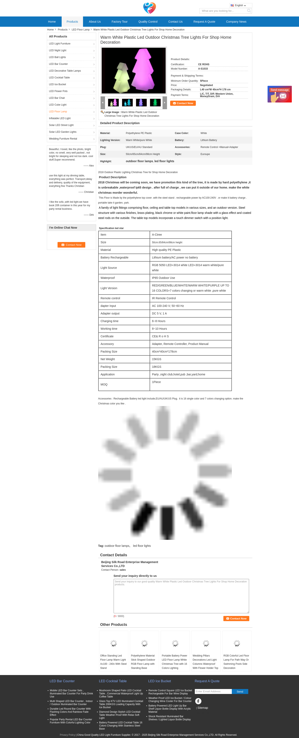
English (240, 5)
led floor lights (142, 545)
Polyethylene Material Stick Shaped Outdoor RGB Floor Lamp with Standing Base (143, 661)
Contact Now (185, 103)
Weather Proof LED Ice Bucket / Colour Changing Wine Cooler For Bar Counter (170, 700)
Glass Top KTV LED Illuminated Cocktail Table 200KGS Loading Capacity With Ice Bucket (121, 704)
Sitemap (202, 707)
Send (240, 691)
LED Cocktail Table (59, 77)
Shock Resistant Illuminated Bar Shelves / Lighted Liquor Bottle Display (170, 718)
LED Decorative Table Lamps (65, 70)
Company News (236, 21)
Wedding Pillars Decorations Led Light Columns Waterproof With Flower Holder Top (205, 661)
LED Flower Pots (58, 91)
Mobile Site (202, 712)
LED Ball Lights (57, 57)
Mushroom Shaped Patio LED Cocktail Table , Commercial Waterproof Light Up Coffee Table (121, 693)
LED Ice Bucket (57, 84)
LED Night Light (57, 50)
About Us (95, 21)
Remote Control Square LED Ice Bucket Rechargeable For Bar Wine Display (170, 692)
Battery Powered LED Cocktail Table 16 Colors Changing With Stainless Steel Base (120, 725)
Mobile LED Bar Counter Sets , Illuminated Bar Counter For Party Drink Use (71, 693)
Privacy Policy (67, 734)
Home (52, 21)
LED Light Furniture (59, 43)
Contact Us (175, 21)
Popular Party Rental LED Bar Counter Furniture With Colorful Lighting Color (71, 721)
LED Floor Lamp (81, 29)
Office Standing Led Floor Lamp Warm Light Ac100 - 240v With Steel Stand (113, 661)
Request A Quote (204, 21)
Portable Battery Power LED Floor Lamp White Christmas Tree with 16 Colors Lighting (174, 661)
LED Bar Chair (57, 98)
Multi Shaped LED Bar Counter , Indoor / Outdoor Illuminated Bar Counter (71, 703)
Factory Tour (120, 21)
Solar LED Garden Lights (62, 131)
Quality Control (148, 21)
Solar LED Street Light (61, 125)
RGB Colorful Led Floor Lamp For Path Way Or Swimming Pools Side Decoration (236, 661)
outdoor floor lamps (117, 545)
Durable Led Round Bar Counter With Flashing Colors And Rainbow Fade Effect (70, 711)
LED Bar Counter (58, 64)
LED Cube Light (58, 104)
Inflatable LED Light (60, 118)
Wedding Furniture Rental (63, 138)
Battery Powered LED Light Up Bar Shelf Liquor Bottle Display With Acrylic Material (170, 708)
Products (72, 21)
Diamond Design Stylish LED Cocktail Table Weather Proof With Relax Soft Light (119, 714)
